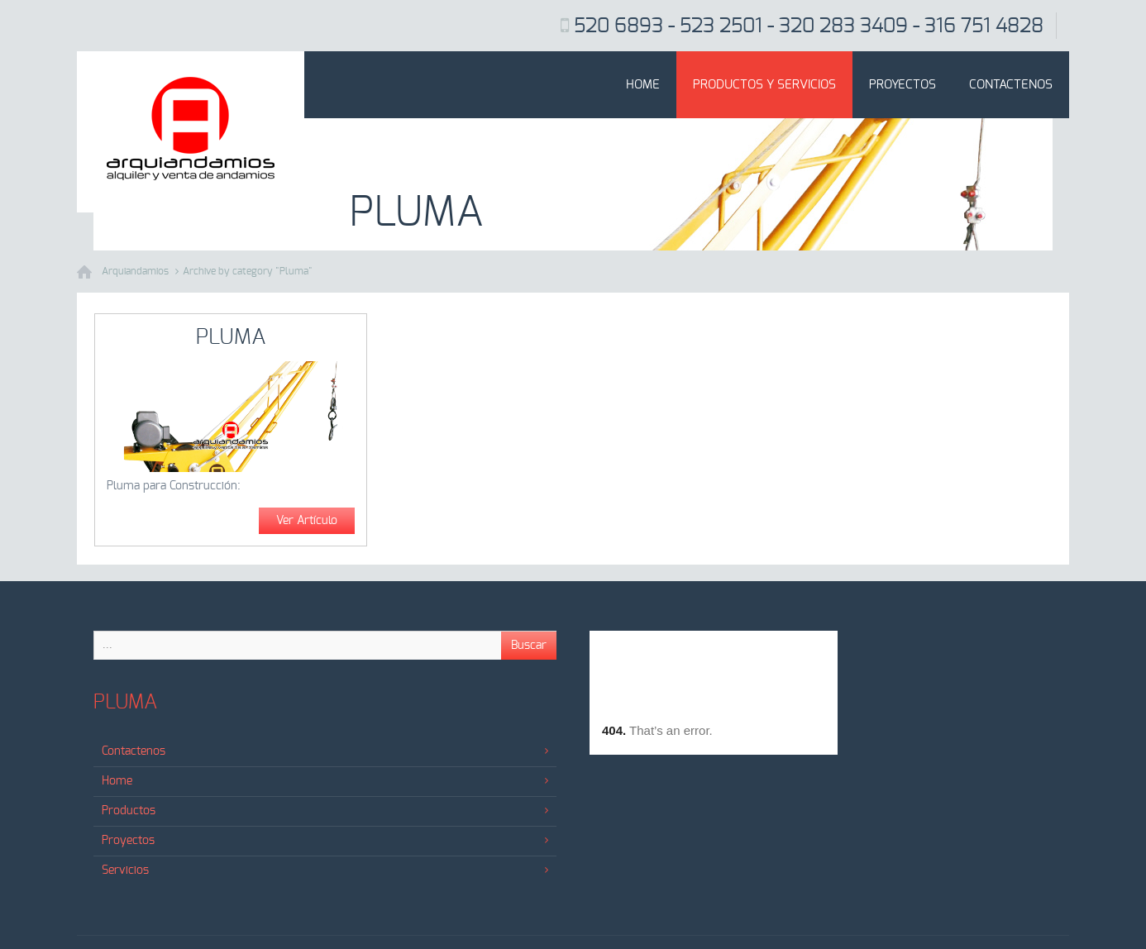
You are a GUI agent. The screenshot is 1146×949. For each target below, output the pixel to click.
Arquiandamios (135, 271)
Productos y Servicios (764, 85)
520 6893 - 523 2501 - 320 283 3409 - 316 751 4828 (808, 26)
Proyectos (902, 85)
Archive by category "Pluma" (248, 271)
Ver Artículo (306, 521)
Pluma (230, 337)
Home (643, 85)
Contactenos (1011, 85)
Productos (325, 811)
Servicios (325, 870)
